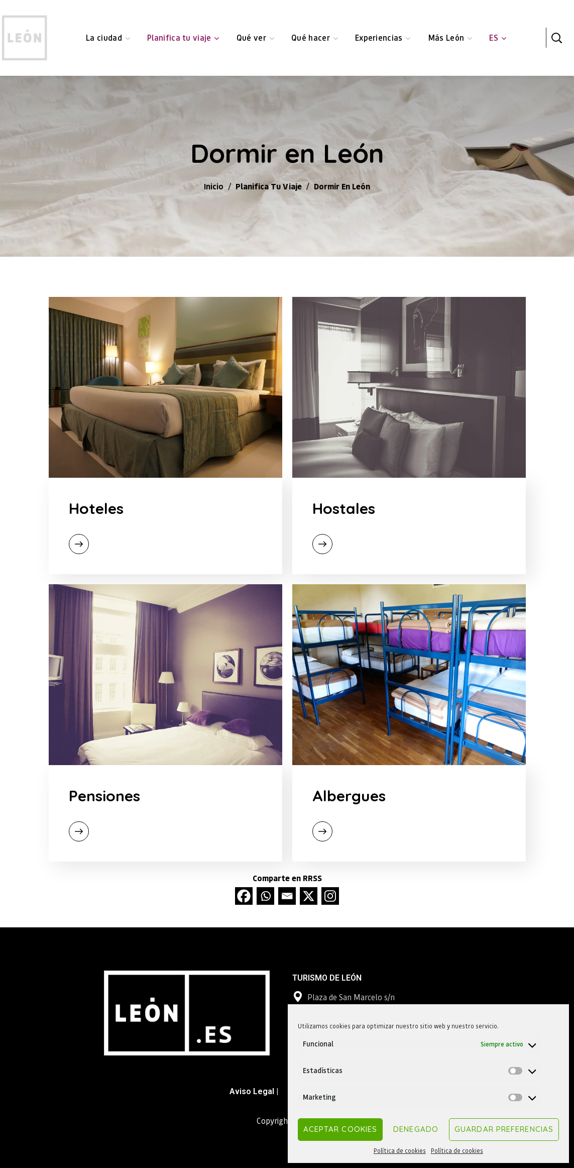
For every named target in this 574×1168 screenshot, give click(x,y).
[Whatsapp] (265, 896)
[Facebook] (244, 896)
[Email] (287, 896)
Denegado (415, 1129)
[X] (308, 896)
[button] (556, 37)
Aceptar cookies (340, 1129)
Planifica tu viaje (269, 186)
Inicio (213, 186)
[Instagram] (330, 896)
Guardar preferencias (503, 1129)
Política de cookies (400, 1150)
